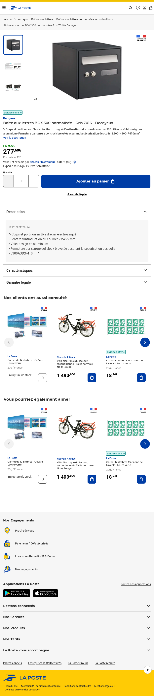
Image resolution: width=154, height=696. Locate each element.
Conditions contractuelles (77, 685)
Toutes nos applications (136, 584)
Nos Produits (77, 628)
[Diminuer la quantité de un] (8, 181)
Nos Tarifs (77, 639)
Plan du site (11, 685)
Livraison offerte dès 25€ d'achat (35, 556)
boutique (22, 19)
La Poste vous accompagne (77, 650)
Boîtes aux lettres (42, 19)
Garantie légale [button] (77, 194)
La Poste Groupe (78, 663)
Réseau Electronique (42, 162)
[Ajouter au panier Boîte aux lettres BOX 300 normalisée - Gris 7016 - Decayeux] (96, 181)
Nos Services (77, 617)
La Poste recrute (105, 663)
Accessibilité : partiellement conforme (40, 685)
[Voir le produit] (42, 377)
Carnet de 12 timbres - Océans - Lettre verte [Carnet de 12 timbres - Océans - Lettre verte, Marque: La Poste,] (26, 361)
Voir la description (14, 137)
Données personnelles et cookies (22, 689)
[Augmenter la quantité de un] (34, 181)
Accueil (8, 19)
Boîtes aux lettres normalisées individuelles (83, 19)
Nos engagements (26, 569)
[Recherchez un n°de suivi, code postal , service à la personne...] (130, 8)
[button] (138, 8)
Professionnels (12, 663)
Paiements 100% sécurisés (31, 543)
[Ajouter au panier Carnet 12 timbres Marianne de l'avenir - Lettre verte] (141, 377)
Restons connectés (77, 606)
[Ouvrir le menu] (4, 8)
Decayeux (9, 118)
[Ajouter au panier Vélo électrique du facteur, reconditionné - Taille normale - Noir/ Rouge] (92, 377)
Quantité (7, 172)
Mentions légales (103, 685)
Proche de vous (24, 530)
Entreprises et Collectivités (44, 663)
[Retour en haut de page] (148, 670)
